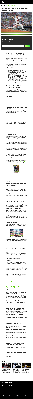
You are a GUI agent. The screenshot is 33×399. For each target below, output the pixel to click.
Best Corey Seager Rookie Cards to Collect (13, 286)
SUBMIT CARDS (11, 393)
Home (1, 5)
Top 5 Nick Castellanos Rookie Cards (12, 285)
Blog (4, 5)
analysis (11, 104)
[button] (30, 2)
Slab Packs (3, 395)
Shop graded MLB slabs (9, 281)
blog (25, 395)
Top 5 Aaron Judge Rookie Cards (11, 287)
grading (10, 395)
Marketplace (4, 393)
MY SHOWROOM (18, 393)
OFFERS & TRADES (19, 395)
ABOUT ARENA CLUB (27, 393)
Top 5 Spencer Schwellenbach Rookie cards (11, 5)
